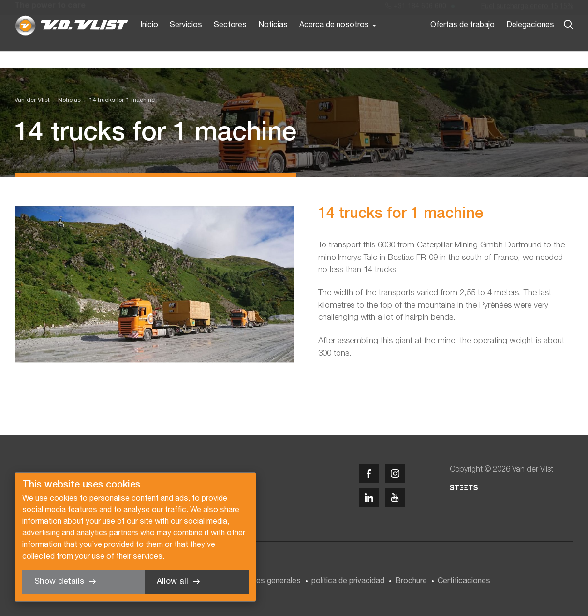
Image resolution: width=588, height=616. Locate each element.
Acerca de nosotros (334, 42)
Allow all (172, 581)
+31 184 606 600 (415, 9)
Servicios (186, 42)
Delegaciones (530, 42)
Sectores (230, 42)
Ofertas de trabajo (462, 42)
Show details (59, 581)
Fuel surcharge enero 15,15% (527, 9)
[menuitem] (65, 100)
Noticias (273, 42)
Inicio (149, 42)
